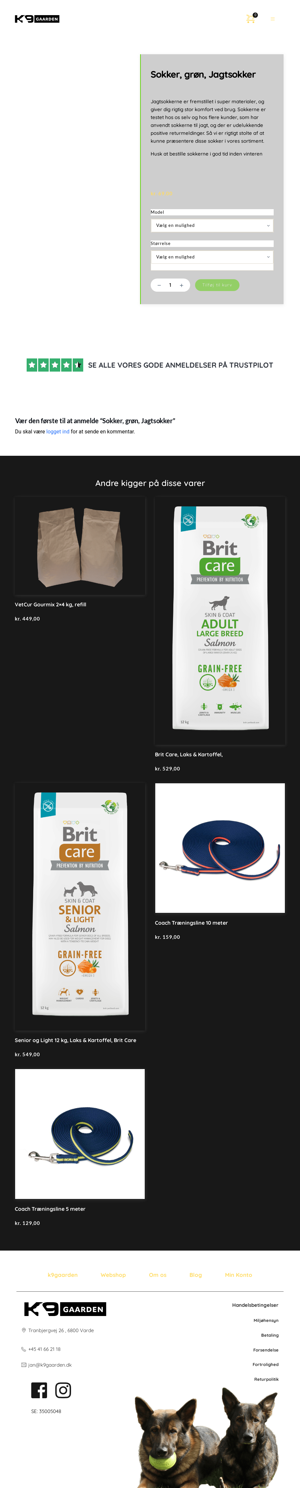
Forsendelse (266, 1350)
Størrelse (161, 243)
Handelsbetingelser (255, 1305)
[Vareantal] (170, 285)
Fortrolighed (266, 1364)
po (268, 1379)
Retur (260, 1379)
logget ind (57, 431)
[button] (272, 18)
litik (275, 1379)
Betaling (270, 1335)
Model (157, 212)
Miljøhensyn (266, 1320)
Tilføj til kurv (217, 284)
